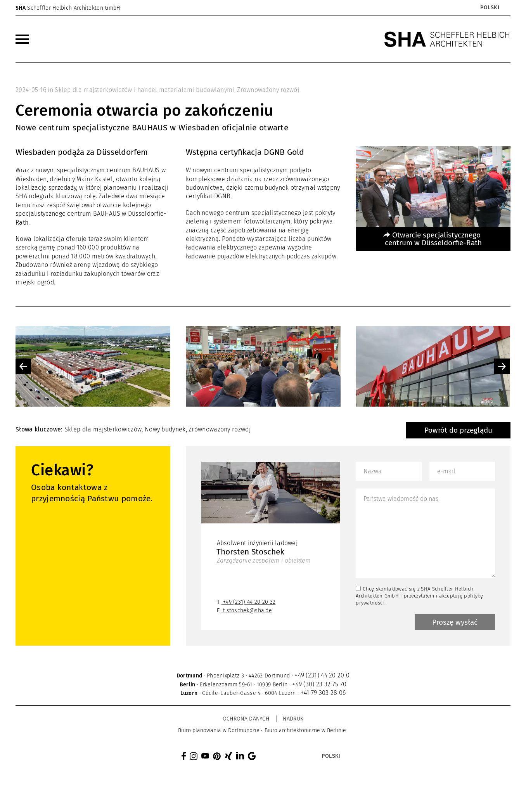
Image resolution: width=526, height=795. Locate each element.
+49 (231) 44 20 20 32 (249, 602)
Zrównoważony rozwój (268, 90)
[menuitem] (22, 39)
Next (502, 366)
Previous (23, 366)
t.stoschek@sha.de (247, 610)
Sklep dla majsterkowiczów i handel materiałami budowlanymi (144, 90)
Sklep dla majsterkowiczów (103, 429)
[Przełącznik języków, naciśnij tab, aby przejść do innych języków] (489, 7)
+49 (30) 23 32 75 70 (319, 684)
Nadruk (293, 718)
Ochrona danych (246, 718)
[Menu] (22, 39)
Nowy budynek (165, 429)
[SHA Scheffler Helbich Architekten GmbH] (447, 39)
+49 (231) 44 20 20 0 (322, 675)
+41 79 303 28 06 (323, 692)
